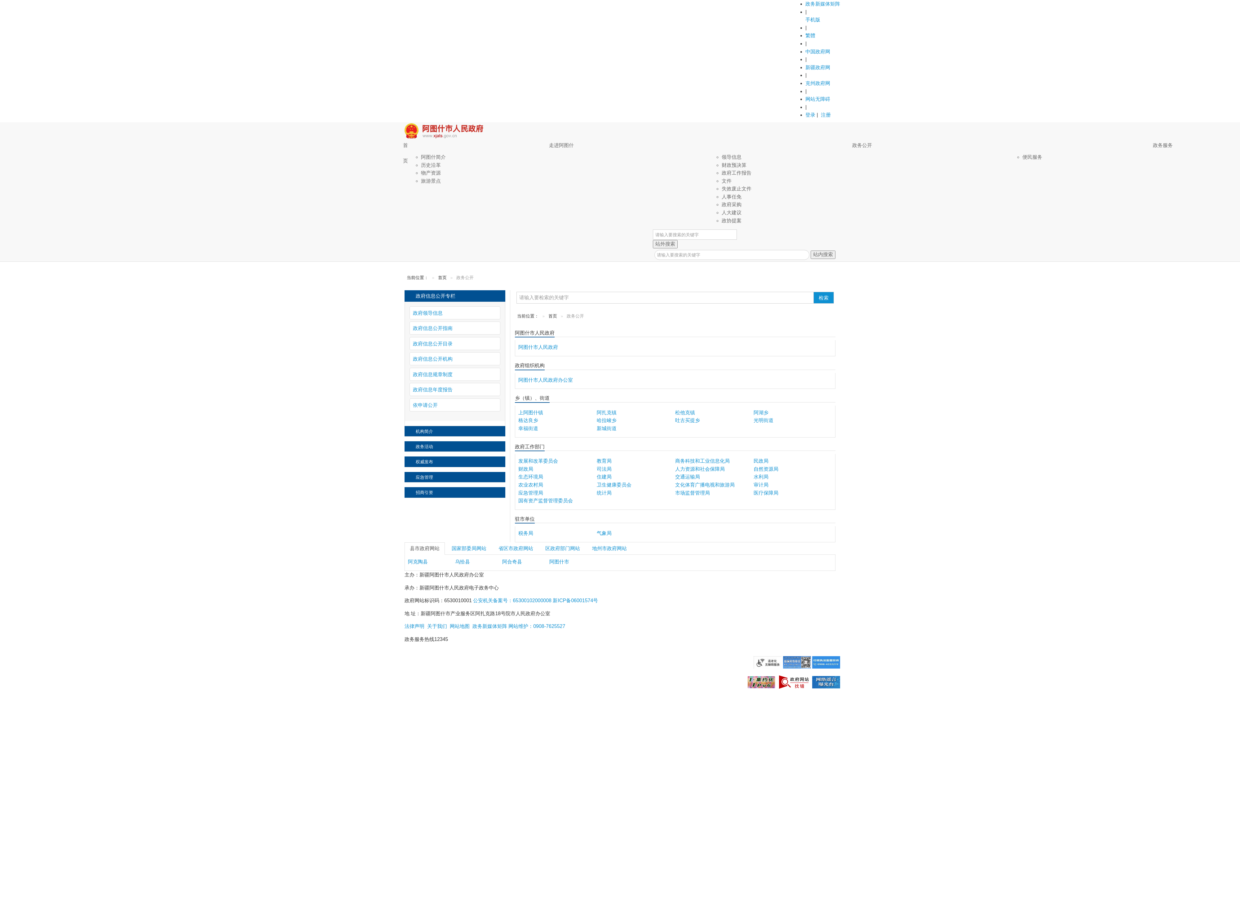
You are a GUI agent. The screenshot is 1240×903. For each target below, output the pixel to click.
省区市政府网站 (515, 548)
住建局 (604, 476)
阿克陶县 (418, 561)
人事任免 (732, 196)
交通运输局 (687, 476)
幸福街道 (528, 428)
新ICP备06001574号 (574, 600)
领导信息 (732, 157)
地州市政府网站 (609, 548)
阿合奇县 (512, 561)
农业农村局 (530, 484)
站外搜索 (665, 244)
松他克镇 (685, 412)
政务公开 (862, 145)
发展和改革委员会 (538, 461)
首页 (405, 153)
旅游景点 (431, 181)
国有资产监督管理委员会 (545, 500)
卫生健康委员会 (614, 484)
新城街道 (607, 428)
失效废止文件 (736, 188)
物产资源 (431, 173)
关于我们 (436, 626)
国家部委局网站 (469, 548)
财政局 (525, 469)
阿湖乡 (761, 412)
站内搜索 (823, 254)
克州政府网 (817, 83)
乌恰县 (462, 561)
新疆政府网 (817, 67)
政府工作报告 (736, 173)
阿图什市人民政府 (538, 347)
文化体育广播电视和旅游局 (705, 484)
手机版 (812, 19)
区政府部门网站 (562, 548)
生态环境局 (530, 476)
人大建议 (732, 212)
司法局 (604, 469)
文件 (727, 181)
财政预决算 (734, 165)
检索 (824, 297)
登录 (810, 115)
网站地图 (458, 626)
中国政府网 (817, 51)
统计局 (604, 493)
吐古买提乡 (687, 420)
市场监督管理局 (692, 493)
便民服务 (1032, 157)
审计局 (761, 484)
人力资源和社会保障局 (700, 469)
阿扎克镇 (607, 412)
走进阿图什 (561, 145)
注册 (826, 115)
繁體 (810, 35)
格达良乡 (528, 420)
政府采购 (732, 204)
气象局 (604, 533)
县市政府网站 (425, 548)
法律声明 (414, 626)
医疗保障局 (766, 493)
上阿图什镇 (530, 412)
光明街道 (763, 420)
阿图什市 (559, 561)
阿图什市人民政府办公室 (545, 380)
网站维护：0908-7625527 (536, 626)
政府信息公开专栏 (435, 296)
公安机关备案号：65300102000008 (512, 600)
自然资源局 (766, 469)
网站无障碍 (817, 99)
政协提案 (732, 220)
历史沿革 (431, 165)
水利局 (761, 476)
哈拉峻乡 (607, 420)
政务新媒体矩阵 (822, 4)
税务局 (525, 533)
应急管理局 (530, 493)
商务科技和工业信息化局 (702, 461)
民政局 (761, 461)
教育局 (604, 461)
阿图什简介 (433, 157)
